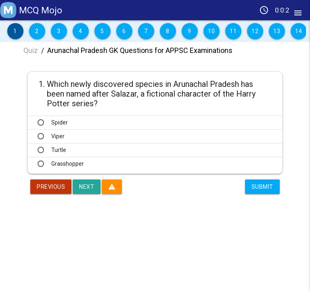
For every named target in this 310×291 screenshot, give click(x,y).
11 (233, 31)
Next (86, 186)
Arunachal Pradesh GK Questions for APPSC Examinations (139, 50)
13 (276, 31)
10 (211, 31)
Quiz (30, 50)
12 (254, 31)
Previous (51, 186)
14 (298, 31)
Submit (262, 186)
